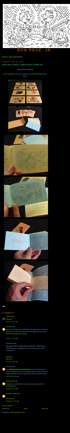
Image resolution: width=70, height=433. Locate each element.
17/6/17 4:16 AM (12, 338)
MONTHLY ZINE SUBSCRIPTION (12, 57)
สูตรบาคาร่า (9, 359)
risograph (11, 74)
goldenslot (9, 357)
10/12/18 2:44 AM (12, 376)
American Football (11, 393)
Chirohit (8, 316)
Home (25, 408)
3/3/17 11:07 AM (12, 322)
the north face (10, 398)
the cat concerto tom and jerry (18, 333)
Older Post (45, 408)
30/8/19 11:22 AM (12, 401)
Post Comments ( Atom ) (17, 412)
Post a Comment (7, 405)
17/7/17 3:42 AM (12, 361)
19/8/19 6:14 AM (12, 389)
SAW (33, 74)
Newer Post (5, 408)
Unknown (9, 326)
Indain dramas (10, 381)
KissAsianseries (11, 386)
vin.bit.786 (9, 366)
